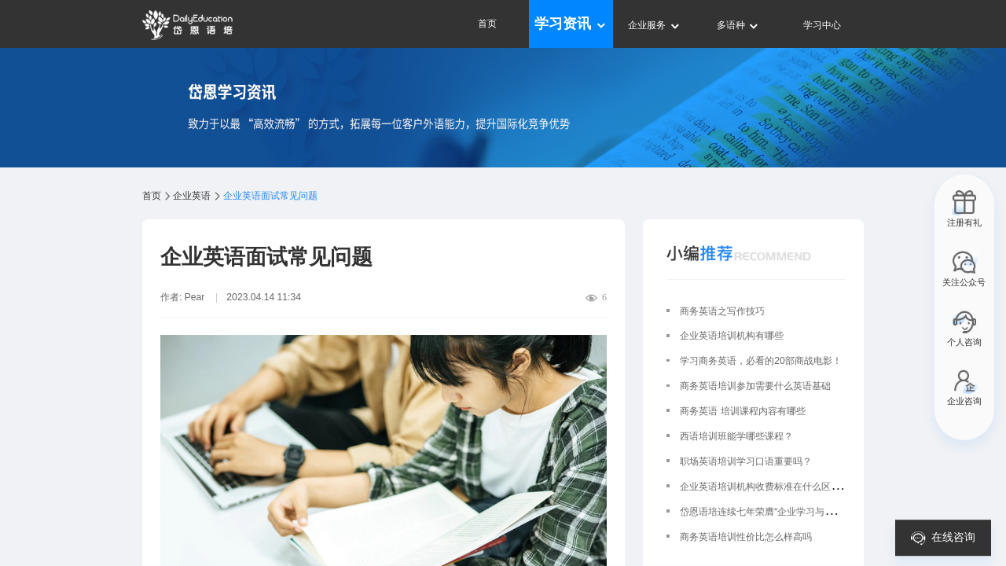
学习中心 (822, 25)
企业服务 (654, 25)
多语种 (738, 25)
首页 (487, 23)
